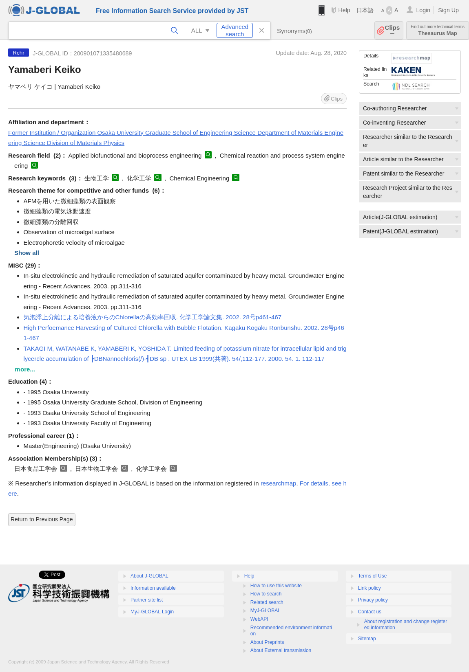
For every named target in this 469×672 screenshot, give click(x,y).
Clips (392, 30)
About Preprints (267, 642)
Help (344, 10)
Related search (266, 602)
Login (423, 10)
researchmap (278, 483)
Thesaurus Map (438, 30)
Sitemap (367, 638)
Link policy (369, 588)
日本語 (365, 10)
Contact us (369, 612)
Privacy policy (373, 600)
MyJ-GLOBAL (265, 610)
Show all (26, 252)
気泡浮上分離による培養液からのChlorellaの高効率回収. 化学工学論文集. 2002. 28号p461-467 (153, 317)
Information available (153, 588)
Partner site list (147, 600)
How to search (266, 594)
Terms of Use (372, 576)
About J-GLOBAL (149, 576)
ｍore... (24, 369)
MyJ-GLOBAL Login (152, 612)
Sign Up (448, 10)
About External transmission (280, 650)
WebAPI (259, 619)
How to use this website (276, 586)
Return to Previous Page (42, 519)
